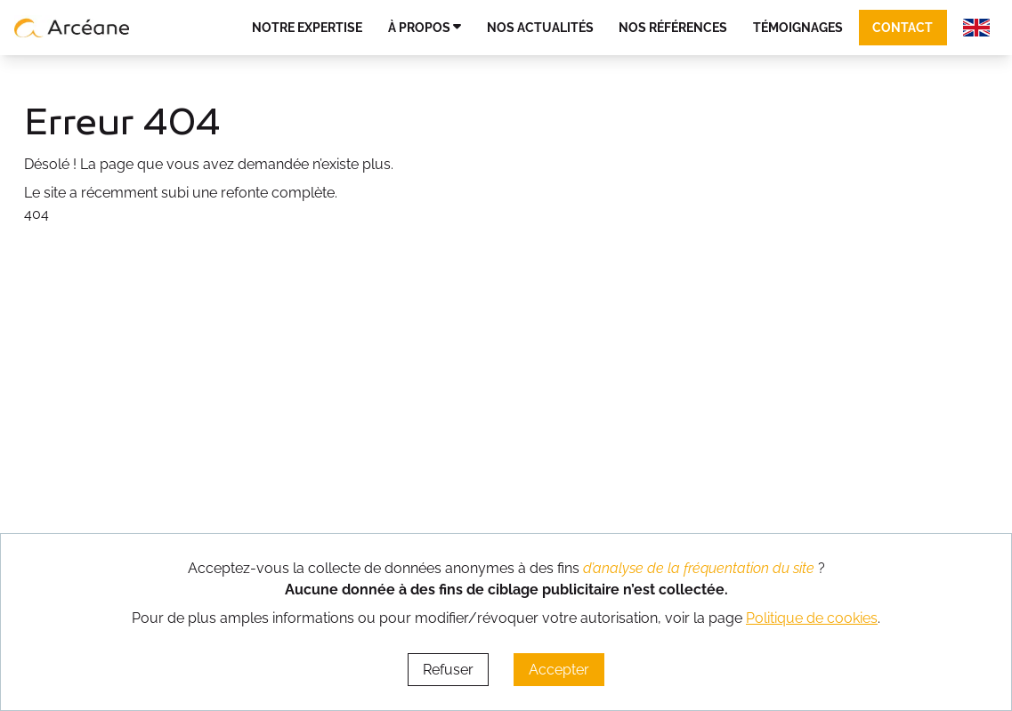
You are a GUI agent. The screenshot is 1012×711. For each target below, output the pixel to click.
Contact (902, 27)
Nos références (673, 27)
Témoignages (798, 27)
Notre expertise (307, 27)
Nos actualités (540, 27)
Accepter (559, 669)
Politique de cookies (812, 618)
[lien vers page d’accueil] (72, 27)
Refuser (448, 669)
